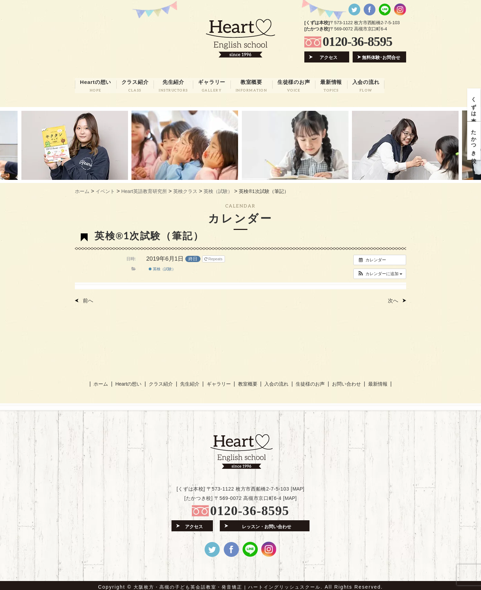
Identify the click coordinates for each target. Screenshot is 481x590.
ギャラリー (219, 381)
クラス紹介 (162, 381)
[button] (380, 272)
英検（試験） (162, 267)
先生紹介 (190, 381)
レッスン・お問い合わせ (266, 522)
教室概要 (246, 381)
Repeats (214, 257)
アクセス (329, 57)
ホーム (103, 381)
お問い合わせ (344, 381)
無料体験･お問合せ (381, 57)
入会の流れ (275, 381)
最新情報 (375, 381)
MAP (297, 486)
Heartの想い (130, 381)
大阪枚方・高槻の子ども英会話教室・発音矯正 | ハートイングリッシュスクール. (228, 584)
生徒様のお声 (308, 381)
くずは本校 (474, 106)
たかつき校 (474, 145)
